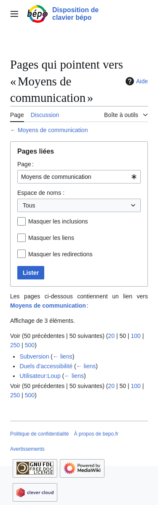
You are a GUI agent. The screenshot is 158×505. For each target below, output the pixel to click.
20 (111, 335)
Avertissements (27, 449)
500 (30, 345)
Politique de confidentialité (39, 434)
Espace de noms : (40, 192)
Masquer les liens (51, 237)
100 (135, 335)
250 (15, 345)
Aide (135, 81)
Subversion (34, 356)
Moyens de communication (53, 130)
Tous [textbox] (29, 205)
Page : (25, 164)
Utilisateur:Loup (39, 375)
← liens (62, 356)
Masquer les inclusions (58, 221)
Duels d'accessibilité (45, 366)
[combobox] (79, 176)
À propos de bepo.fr (96, 434)
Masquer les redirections (60, 254)
